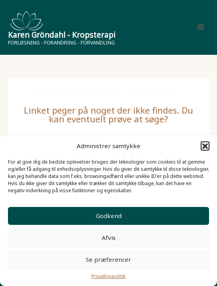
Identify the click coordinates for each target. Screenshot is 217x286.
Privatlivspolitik (108, 276)
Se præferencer (108, 259)
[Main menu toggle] (200, 27)
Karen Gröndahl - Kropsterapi (61, 35)
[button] (205, 146)
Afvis (109, 238)
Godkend (109, 216)
